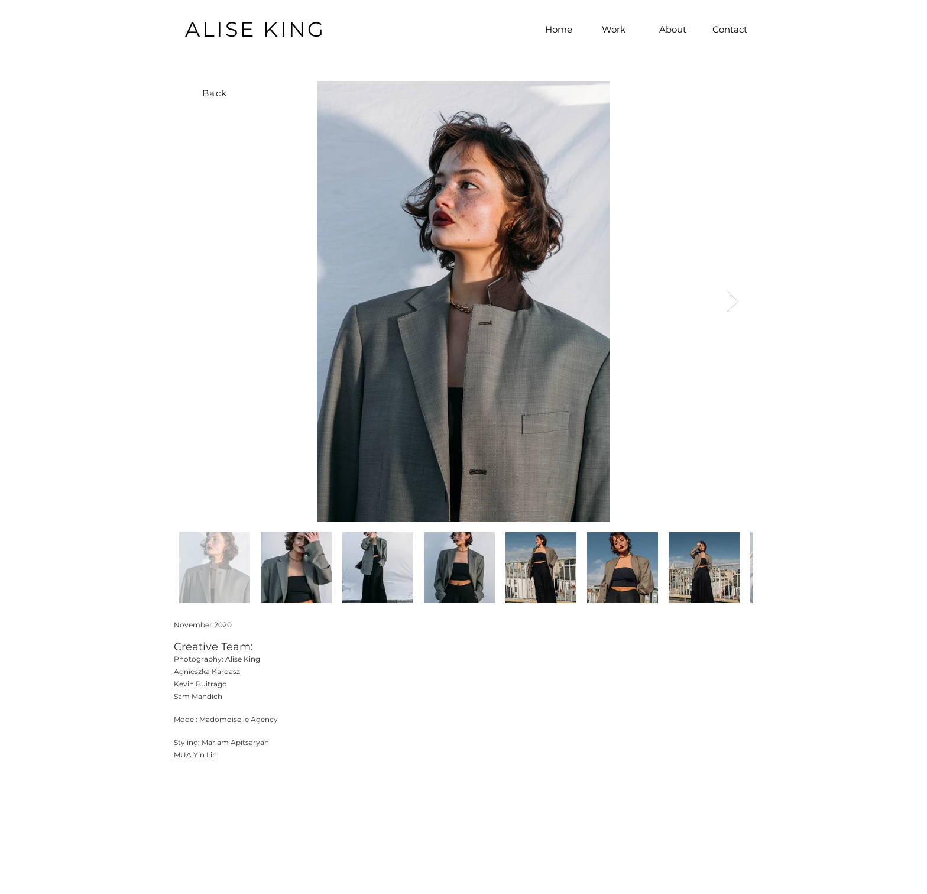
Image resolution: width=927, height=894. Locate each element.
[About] (673, 29)
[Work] (614, 29)
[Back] (216, 93)
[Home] (559, 29)
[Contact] (730, 29)
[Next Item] (733, 301)
